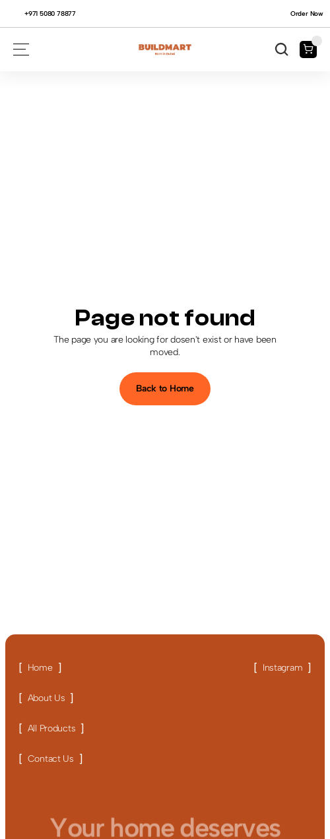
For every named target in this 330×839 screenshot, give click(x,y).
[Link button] (39, 668)
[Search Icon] (282, 49)
